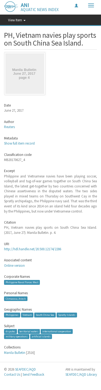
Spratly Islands (66, 315)
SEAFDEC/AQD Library (81, 374)
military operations (17, 336)
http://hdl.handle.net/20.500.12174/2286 (32, 249)
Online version (14, 265)
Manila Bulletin (14, 352)
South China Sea (45, 315)
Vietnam (27, 315)
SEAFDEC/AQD (25, 369)
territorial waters (29, 331)
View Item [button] (17, 20)
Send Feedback (33, 374)
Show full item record (19, 143)
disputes (10, 331)
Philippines (12, 315)
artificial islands (41, 336)
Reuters (9, 127)
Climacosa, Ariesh (16, 298)
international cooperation (56, 331)
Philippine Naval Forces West (22, 282)
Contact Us (12, 374)
